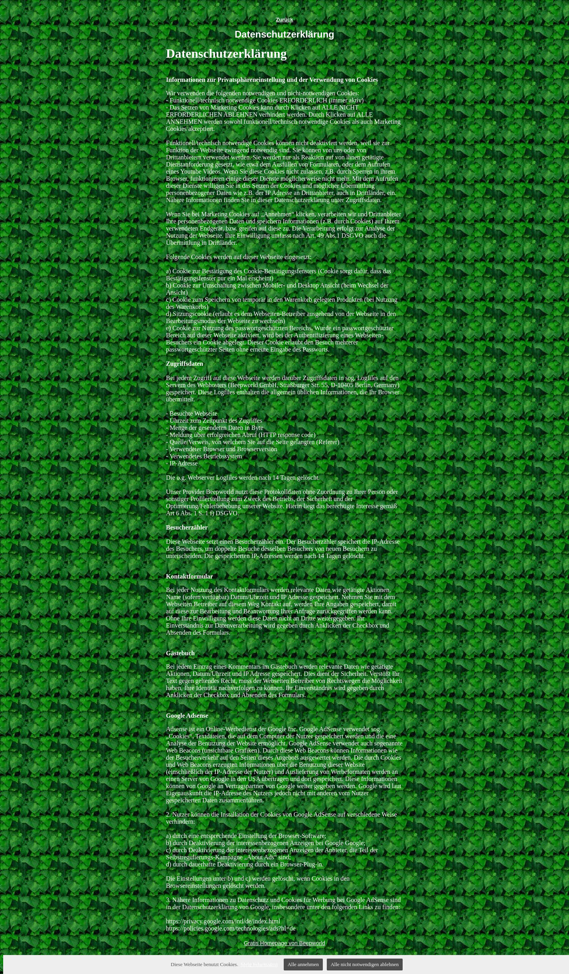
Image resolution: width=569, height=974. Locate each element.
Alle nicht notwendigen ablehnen (365, 964)
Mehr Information (259, 964)
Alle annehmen (303, 964)
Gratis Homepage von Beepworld (284, 943)
